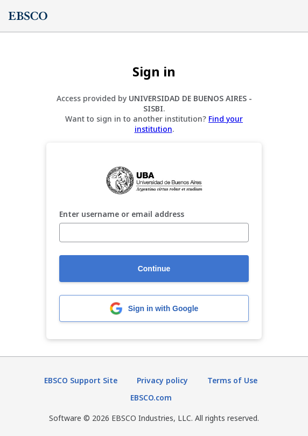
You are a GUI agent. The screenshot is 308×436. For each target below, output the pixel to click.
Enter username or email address (121, 214)
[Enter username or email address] (154, 232)
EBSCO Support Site (80, 380)
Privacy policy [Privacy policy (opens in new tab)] (162, 380)
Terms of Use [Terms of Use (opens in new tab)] (232, 380)
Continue (154, 268)
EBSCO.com (151, 397)
